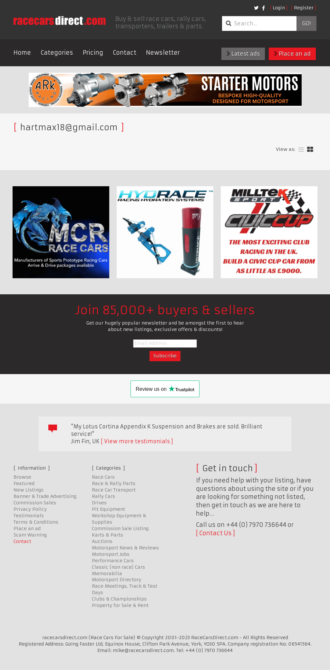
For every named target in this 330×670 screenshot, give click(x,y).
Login (279, 8)
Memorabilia (107, 573)
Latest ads (243, 53)
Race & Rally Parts (113, 483)
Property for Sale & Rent (120, 605)
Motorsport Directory (116, 580)
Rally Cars (103, 496)
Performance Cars (113, 561)
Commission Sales (35, 503)
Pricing (93, 52)
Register (304, 8)
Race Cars (103, 477)
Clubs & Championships (119, 599)
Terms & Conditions (36, 522)
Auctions (102, 541)
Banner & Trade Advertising (45, 496)
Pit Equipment (108, 509)
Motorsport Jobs (111, 554)
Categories (57, 52)
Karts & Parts (107, 535)
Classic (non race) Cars (118, 567)
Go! (306, 23)
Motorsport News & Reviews (125, 548)
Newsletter (163, 52)
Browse (22, 477)
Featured (24, 483)
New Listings (29, 490)
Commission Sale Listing (120, 528)
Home (22, 52)
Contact (124, 52)
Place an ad (292, 53)
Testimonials (29, 516)
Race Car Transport (114, 490)
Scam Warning (30, 535)
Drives (99, 503)
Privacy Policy (30, 509)
